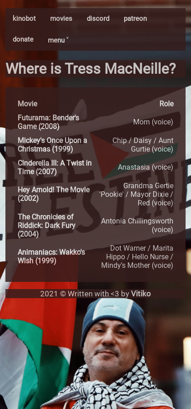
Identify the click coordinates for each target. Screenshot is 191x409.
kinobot (24, 18)
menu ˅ (58, 40)
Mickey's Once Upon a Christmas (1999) (52, 144)
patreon (135, 18)
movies (61, 18)
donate (23, 39)
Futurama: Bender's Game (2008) (48, 122)
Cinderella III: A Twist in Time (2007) (55, 167)
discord (98, 18)
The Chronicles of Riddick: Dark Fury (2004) (46, 225)
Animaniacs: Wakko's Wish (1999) (51, 256)
